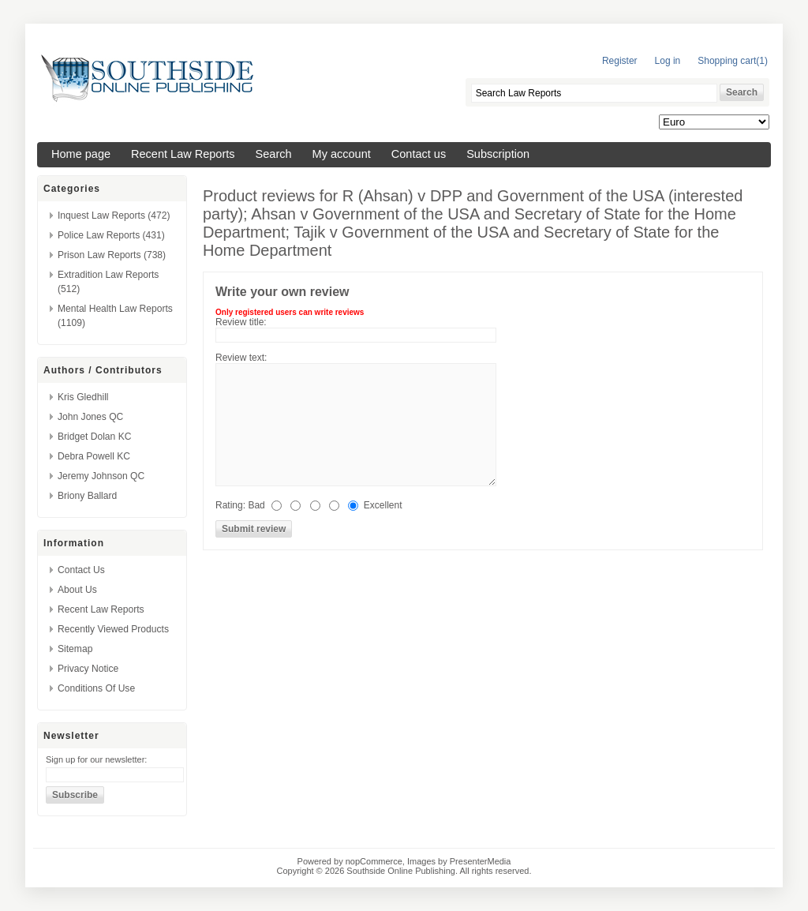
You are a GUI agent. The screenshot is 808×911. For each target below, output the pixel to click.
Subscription (497, 154)
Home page (80, 154)
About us (77, 589)
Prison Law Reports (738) (112, 255)
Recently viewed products (113, 629)
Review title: (241, 322)
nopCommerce (374, 861)
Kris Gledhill (83, 397)
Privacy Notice (88, 668)
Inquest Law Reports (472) (114, 215)
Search (274, 154)
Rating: (230, 505)
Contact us (418, 154)
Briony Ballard (87, 495)
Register (620, 60)
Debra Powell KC (94, 456)
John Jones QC (90, 416)
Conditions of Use (96, 688)
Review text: (241, 357)
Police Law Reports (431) (111, 235)
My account (341, 154)
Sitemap (75, 648)
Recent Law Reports (183, 154)
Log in (668, 60)
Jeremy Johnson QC (101, 476)
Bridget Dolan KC (94, 436)
